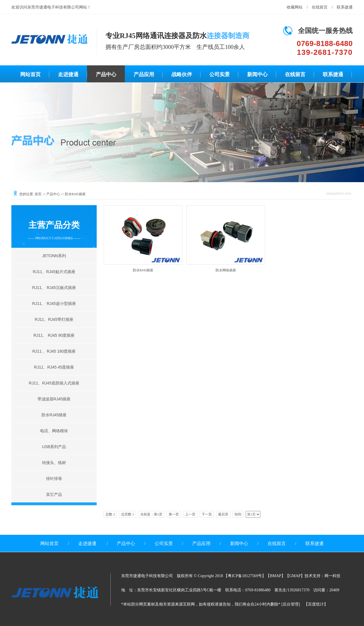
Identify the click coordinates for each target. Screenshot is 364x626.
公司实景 (219, 74)
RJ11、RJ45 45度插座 (54, 367)
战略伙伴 (181, 74)
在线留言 (320, 7)
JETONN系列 (54, 255)
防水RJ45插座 (54, 415)
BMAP (275, 576)
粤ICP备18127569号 (245, 576)
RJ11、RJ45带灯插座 (54, 319)
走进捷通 (68, 74)
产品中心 (106, 74)
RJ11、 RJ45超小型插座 (54, 303)
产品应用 (144, 74)
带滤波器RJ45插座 (54, 399)
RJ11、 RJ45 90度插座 (54, 335)
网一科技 (332, 576)
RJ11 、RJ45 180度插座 (54, 351)
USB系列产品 (54, 446)
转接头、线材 (54, 462)
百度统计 (316, 604)
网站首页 (30, 74)
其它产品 (54, 494)
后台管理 (291, 604)
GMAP (295, 576)
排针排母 (54, 478)
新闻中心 (257, 74)
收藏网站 (295, 7)
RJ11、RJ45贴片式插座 (54, 271)
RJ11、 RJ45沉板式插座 (54, 287)
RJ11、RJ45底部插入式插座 (54, 383)
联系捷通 (345, 7)
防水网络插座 (226, 270)
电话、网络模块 (54, 431)
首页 (38, 194)
